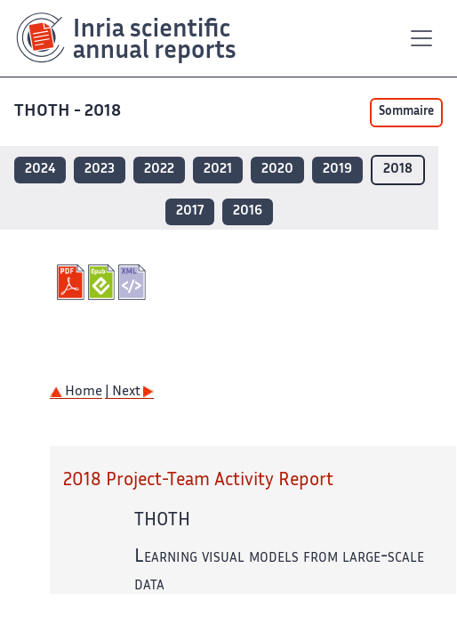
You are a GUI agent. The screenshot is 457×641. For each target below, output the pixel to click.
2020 (277, 169)
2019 (337, 169)
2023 (99, 169)
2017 (190, 211)
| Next (129, 392)
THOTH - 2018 (69, 111)
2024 (40, 169)
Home (76, 392)
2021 (218, 169)
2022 (159, 169)
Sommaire (406, 112)
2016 (247, 211)
